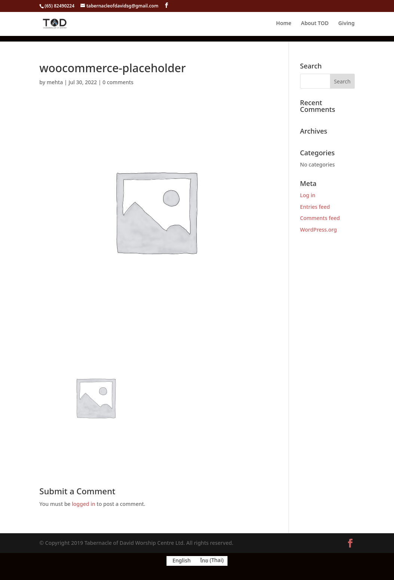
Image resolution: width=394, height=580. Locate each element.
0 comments (118, 82)
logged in (83, 504)
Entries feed (315, 207)
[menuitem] (180, 560)
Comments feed (320, 218)
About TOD (315, 24)
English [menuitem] (181, 561)
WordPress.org (318, 230)
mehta (55, 82)
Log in (307, 195)
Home (283, 24)
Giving (346, 24)
